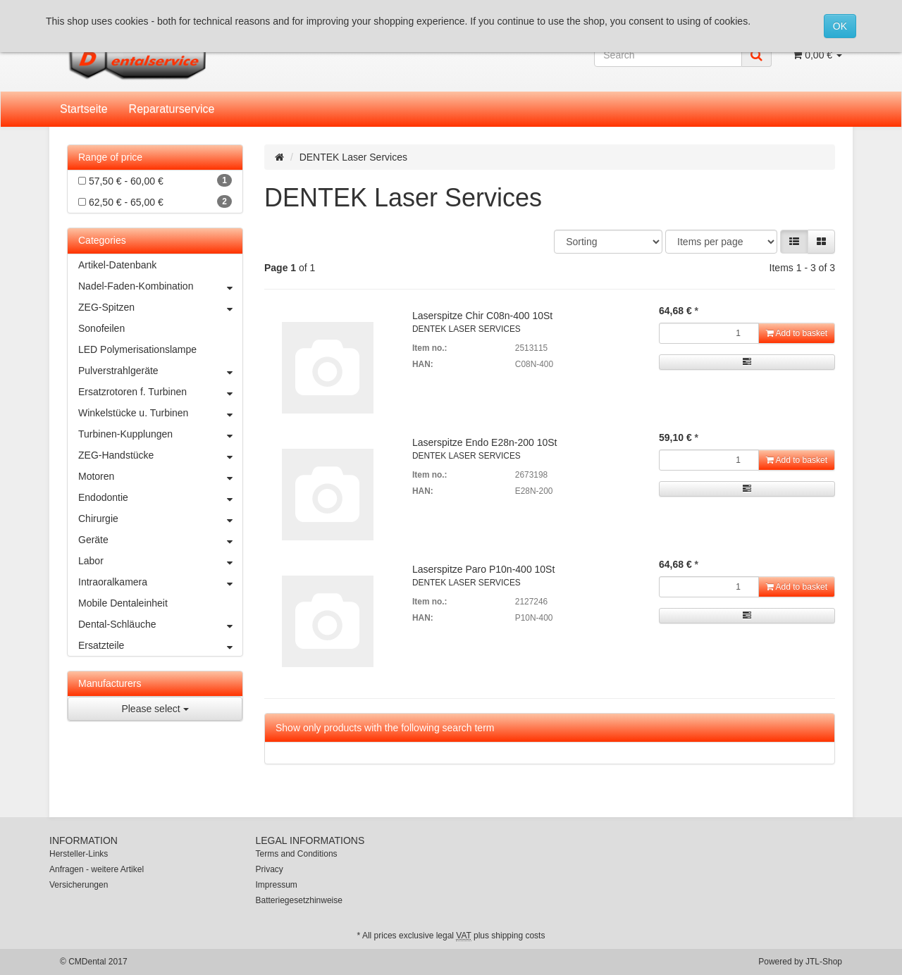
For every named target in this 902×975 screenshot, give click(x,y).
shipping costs (518, 935)
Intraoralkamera (160, 581)
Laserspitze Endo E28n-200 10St (484, 442)
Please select (154, 708)
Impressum (276, 885)
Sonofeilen (101, 328)
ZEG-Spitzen (160, 307)
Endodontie (160, 497)
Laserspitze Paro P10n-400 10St (483, 569)
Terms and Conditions (297, 854)
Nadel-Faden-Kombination (160, 286)
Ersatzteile (160, 645)
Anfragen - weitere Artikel (96, 869)
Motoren (160, 476)
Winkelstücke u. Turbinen (160, 412)
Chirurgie (160, 518)
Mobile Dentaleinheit (123, 603)
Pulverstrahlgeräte (160, 370)
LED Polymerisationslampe (137, 349)
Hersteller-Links (78, 854)
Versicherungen (78, 885)
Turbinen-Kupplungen (160, 434)
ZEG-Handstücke (160, 455)
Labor (160, 560)
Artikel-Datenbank (117, 265)
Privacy (269, 869)
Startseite (84, 109)
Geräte (160, 539)
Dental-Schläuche (160, 624)
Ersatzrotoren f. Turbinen (160, 391)
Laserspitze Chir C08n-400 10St (482, 315)
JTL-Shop (823, 962)
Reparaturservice (172, 109)
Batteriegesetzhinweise (299, 900)
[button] (794, 242)
